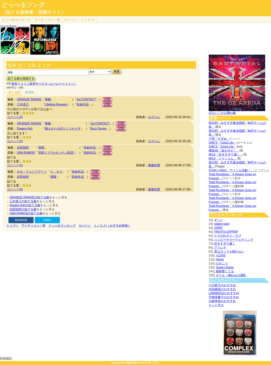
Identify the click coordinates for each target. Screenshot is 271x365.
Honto (220, 259)
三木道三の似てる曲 (23, 201)
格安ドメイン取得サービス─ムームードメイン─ (43, 83)
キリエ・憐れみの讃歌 (231, 275)
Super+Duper (225, 267)
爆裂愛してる (225, 271)
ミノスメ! (88, 20)
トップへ (12, 225)
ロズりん (154, 117)
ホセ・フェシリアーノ (32, 171)
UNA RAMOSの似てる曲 (26, 213)
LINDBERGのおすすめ (224, 293)
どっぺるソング (23, 5)
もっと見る (216, 305)
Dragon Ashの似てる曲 (24, 205)
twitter (47, 219)
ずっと (218, 219)
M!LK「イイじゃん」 (223, 158)
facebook (21, 219)
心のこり (222, 263)
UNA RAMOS (26, 152)
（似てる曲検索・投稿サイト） (34, 12)
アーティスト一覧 (33, 225)
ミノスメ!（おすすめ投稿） (112, 225)
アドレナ (220, 247)
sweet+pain (221, 223)
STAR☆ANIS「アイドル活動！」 (231, 170)
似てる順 (14, 92)
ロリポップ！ (151, 362)
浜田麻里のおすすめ (222, 289)
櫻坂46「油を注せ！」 (224, 150)
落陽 (48, 99)
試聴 (107, 99)
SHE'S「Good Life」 (223, 142)
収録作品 (83, 104)
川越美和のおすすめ (222, 301)
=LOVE (221, 255)
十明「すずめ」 (219, 138)
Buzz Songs (98, 128)
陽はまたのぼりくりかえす (63, 128)
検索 (117, 71)
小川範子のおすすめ (222, 285)
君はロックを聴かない (229, 251)
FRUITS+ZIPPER (226, 231)
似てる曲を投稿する (21, 78)
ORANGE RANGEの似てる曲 (29, 197)
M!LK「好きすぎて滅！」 (226, 154)
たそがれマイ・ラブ (227, 235)
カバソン (70, 20)
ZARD (218, 227)
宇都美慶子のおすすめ (224, 297)
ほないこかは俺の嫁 (222, 113)
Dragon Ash (25, 128)
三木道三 (23, 104)
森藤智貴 (154, 165)
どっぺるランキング (62, 225)
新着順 (29, 92)
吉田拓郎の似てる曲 (23, 209)
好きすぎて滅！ (224, 243)
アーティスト (47, 20)
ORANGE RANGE (29, 99)
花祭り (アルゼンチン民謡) (56, 152)
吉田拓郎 (23, 147)
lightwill (131, 362)
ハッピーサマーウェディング (233, 239)
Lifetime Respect (56, 104)
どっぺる (16, 20)
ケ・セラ (56, 171)
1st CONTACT (86, 99)
